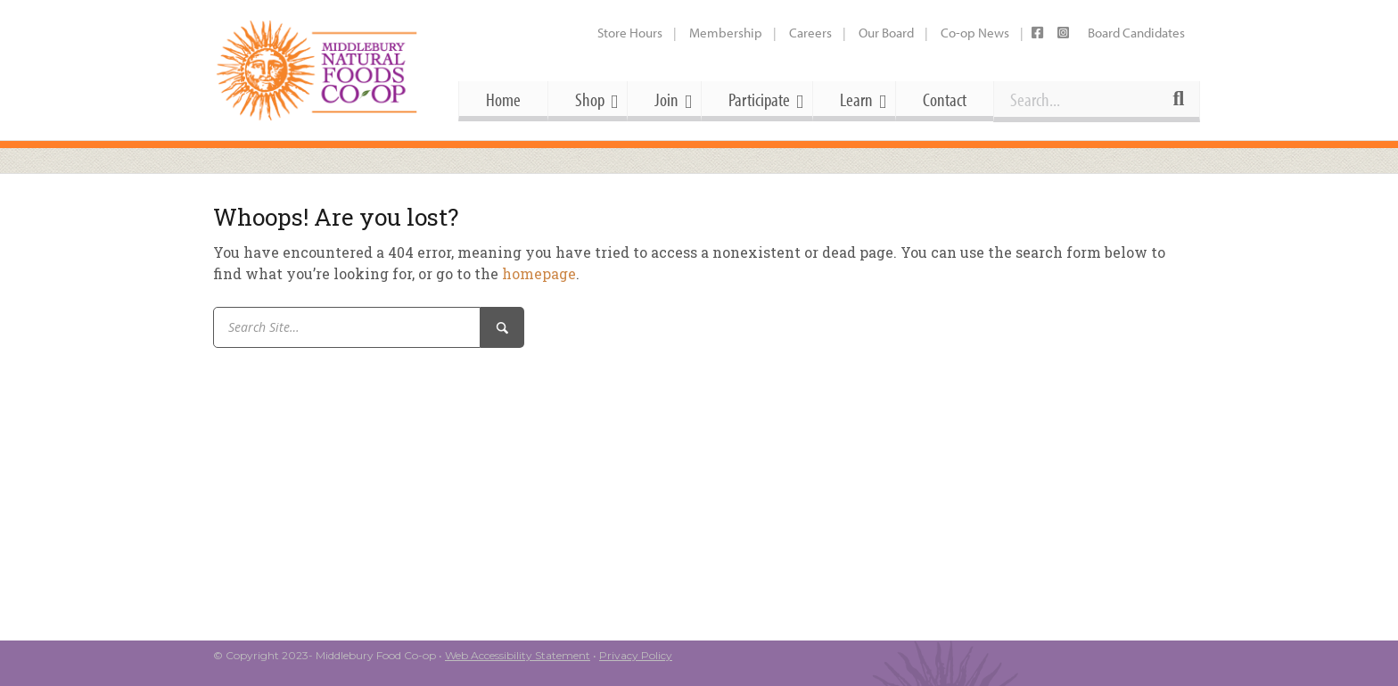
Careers (810, 32)
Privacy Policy (635, 655)
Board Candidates (1136, 32)
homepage (539, 273)
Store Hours (629, 32)
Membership (725, 32)
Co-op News (975, 32)
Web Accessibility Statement (517, 655)
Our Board (886, 32)
